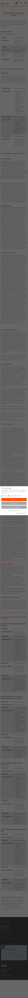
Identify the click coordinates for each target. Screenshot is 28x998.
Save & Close (14, 503)
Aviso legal (18, 513)
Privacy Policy (24, 513)
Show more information (14, 510)
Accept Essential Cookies (14, 507)
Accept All (14, 499)
